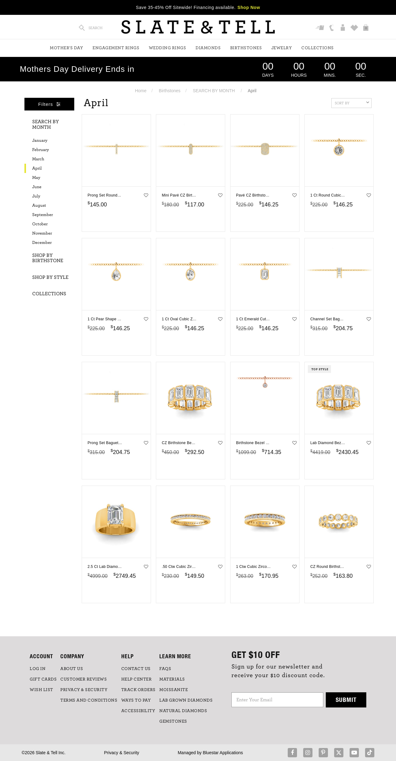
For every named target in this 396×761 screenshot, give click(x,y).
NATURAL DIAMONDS (183, 711)
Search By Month (45, 124)
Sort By (352, 102)
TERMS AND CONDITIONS (88, 700)
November (42, 233)
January (39, 140)
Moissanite (173, 690)
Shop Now (249, 7)
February (40, 150)
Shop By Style (50, 277)
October (40, 224)
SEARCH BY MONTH (214, 90)
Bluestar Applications (223, 752)
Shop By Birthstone (47, 258)
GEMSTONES (173, 721)
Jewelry (281, 48)
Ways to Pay (136, 700)
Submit (346, 699)
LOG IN (37, 669)
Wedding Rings (167, 48)
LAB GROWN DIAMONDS (186, 700)
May (36, 177)
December (42, 242)
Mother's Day (66, 48)
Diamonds (208, 48)
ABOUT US (71, 669)
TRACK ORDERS (138, 690)
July (36, 196)
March (38, 159)
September (42, 215)
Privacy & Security (121, 752)
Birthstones (246, 48)
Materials (172, 679)
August (39, 205)
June (36, 187)
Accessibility (138, 711)
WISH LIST (41, 690)
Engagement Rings (116, 48)
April (37, 168)
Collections (317, 48)
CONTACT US (136, 669)
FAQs (165, 669)
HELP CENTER (136, 679)
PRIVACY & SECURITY (83, 690)
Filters (49, 104)
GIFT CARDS (43, 679)
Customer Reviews (83, 679)
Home (140, 90)
